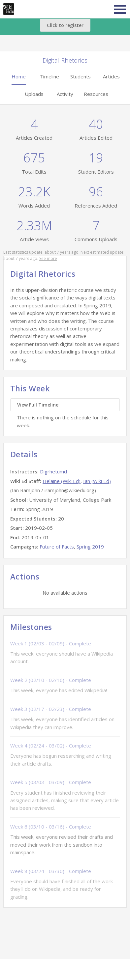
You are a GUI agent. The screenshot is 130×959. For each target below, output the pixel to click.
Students (80, 76)
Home (19, 76)
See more (48, 258)
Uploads (34, 94)
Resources (96, 94)
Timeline (49, 76)
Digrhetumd (53, 471)
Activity (65, 94)
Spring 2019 (90, 546)
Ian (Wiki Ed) (97, 481)
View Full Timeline (37, 405)
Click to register (65, 25)
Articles (111, 76)
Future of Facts (57, 546)
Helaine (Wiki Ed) (62, 481)
